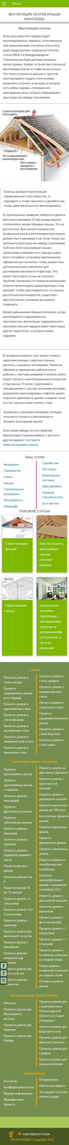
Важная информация (18, 1093)
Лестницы (49, 469)
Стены (8, 477)
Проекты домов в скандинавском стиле (51, 691)
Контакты (10, 1081)
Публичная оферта (52, 1086)
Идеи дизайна (52, 486)
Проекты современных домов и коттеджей (18, 693)
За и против (50, 503)
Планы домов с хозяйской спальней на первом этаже (53, 970)
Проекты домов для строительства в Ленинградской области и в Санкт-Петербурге (53, 1011)
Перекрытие (12, 470)
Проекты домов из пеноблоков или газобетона (52, 864)
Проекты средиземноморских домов (53, 718)
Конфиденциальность (19, 1087)
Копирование (48, 1079)
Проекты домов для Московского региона (17, 1014)
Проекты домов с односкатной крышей (51, 783)
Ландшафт (11, 506)
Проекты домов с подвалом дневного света (17, 855)
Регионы (10, 1003)
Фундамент (11, 464)
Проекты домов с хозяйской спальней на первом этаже (53, 955)
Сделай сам (50, 463)
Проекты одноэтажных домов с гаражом (18, 785)
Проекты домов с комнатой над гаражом (16, 957)
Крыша (8, 483)
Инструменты (13, 500)
